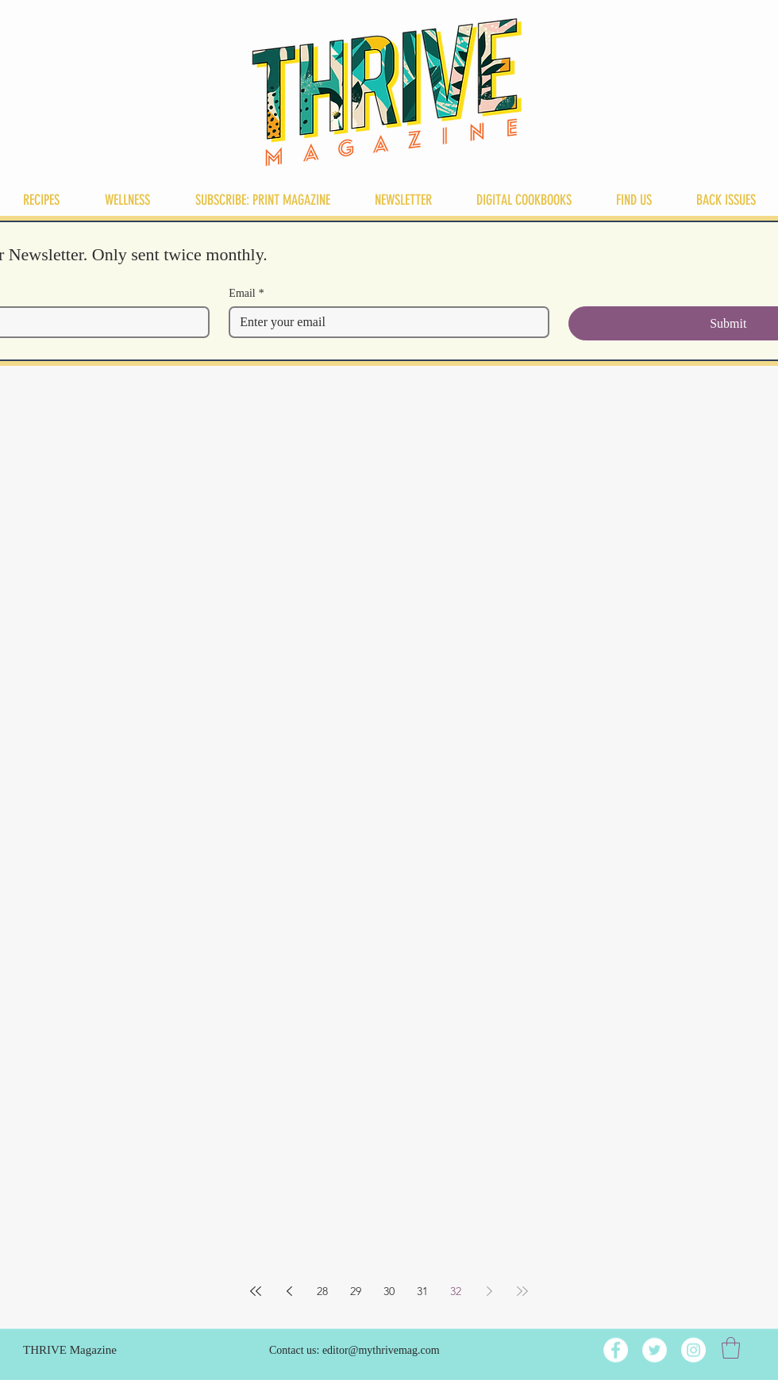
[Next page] (489, 1291)
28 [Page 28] (322, 1291)
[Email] (383, 322)
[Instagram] (693, 1350)
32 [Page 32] (455, 1291)
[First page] (255, 1291)
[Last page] (522, 1291)
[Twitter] (654, 1350)
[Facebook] (615, 1350)
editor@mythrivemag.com (381, 1350)
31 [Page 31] (422, 1291)
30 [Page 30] (389, 1291)
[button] (731, 1348)
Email (246, 293)
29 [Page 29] (355, 1291)
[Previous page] (289, 1291)
